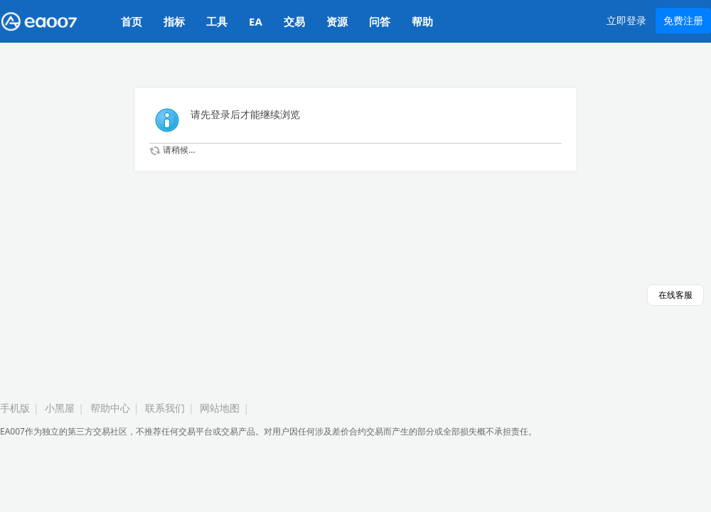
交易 (294, 21)
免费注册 (683, 20)
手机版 (15, 408)
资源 (337, 21)
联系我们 (165, 408)
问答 (379, 21)
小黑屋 (60, 408)
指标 (174, 21)
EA (255, 21)
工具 (217, 21)
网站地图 (220, 408)
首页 (131, 21)
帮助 (422, 21)
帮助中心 (110, 408)
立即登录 (626, 20)
